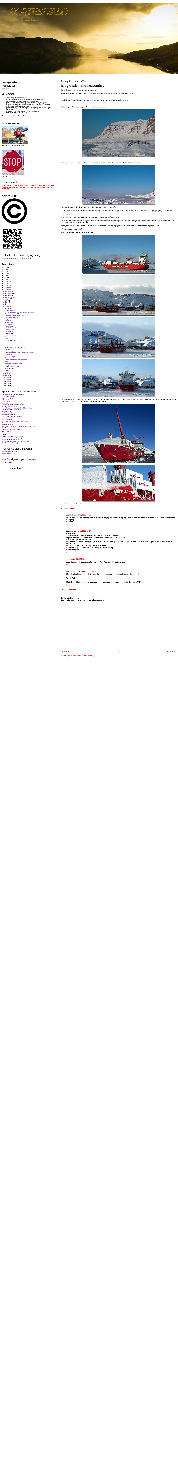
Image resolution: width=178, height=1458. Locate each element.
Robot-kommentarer (10, 335)
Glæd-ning (8, 361)
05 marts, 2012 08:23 (87, 571)
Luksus (7, 370)
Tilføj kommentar (69, 590)
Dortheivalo (71, 571)
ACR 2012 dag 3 (9, 321)
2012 (5, 289)
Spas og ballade (9, 368)
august (7, 299)
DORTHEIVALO (38, 11)
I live (6, 345)
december (8, 291)
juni (6, 303)
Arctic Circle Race (7, 398)
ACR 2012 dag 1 (9, 326)
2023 (5, 271)
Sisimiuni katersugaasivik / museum (13, 436)
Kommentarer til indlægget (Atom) (82, 656)
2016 (5, 281)
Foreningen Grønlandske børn (11, 409)
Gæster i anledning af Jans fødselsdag (16, 359)
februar (7, 374)
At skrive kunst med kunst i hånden (15, 347)
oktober (7, 295)
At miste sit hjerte (10, 356)
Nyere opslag (65, 651)
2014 (5, 285)
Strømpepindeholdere (11, 310)
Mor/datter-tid (9, 331)
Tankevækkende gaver (11, 329)
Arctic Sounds (6, 401)
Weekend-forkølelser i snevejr (13, 342)
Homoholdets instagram (9, 452)
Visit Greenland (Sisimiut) (10, 443)
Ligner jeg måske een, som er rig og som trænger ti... (20, 352)
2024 (5, 269)
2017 (5, 279)
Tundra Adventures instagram (11, 439)
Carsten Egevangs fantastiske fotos (13, 404)
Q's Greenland (6, 431)
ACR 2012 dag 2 (9, 322)
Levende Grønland (7, 418)
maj (6, 304)
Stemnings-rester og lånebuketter (14, 315)
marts (7, 308)
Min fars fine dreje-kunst (12, 366)
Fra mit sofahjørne (10, 340)
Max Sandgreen (7, 419)
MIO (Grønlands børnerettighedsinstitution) (15, 421)
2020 (5, 273)
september (8, 297)
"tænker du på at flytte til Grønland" (13, 395)
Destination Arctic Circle (9, 406)
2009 (5, 381)
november (8, 293)
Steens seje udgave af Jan (12, 314)
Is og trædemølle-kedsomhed (82, 85)
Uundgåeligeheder (10, 365)
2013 (5, 287)
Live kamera (8, 324)
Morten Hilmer (6, 423)
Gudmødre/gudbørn (10, 358)
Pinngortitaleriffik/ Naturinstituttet (12, 429)
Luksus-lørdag (9, 333)
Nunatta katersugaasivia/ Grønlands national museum (19, 426)
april (6, 306)
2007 (5, 386)
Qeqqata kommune (8, 433)
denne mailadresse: (32, 111)
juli (6, 301)
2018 (5, 277)
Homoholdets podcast (8, 453)
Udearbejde (8, 354)
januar (7, 375)
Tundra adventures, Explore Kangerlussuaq (15, 441)
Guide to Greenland (8, 413)
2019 (5, 275)
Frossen (7, 349)
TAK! (6, 319)
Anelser (7, 336)
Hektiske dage (9, 343)
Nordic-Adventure (7, 424)
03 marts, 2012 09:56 (82, 515)
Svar (68, 525)
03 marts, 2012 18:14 (82, 531)
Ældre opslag (171, 651)
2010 (5, 379)
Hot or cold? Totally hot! (11, 317)
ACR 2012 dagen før (11, 328)
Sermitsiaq (5, 434)
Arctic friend (5, 400)
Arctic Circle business (8, 396)
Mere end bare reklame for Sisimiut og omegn (16, 258)
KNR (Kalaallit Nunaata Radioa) (12, 416)
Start (118, 651)
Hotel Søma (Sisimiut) (8, 414)
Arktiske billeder (7, 403)
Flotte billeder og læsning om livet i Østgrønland (17, 408)
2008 (5, 384)
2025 (5, 267)
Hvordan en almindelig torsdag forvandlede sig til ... (19, 312)
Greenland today (7, 411)
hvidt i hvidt (8, 372)
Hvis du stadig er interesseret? (13, 351)
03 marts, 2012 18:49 (76, 559)
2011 (5, 377)
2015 (5, 283)
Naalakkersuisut (7, 428)
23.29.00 (78, 504)
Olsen (6, 338)
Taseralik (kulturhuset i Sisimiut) (12, 438)
